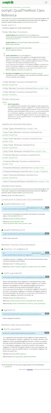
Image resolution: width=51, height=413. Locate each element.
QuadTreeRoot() (31, 357)
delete (37, 42)
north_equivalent (11, 55)
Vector (4, 102)
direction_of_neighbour (13, 73)
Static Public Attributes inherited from (18, 146)
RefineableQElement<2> (13, 39)
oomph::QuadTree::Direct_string (19, 301)
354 (14, 298)
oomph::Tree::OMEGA (39, 267)
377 (14, 264)
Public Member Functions (6, 7)
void (3, 48)
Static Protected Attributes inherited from (20, 176)
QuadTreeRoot (5, 18)
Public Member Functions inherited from (19, 83)
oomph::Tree (43, 88)
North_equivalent (13, 104)
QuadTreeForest (28, 22)
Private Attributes (17, 7)
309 (14, 219)
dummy (32, 42)
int (4, 54)
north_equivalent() (17, 357)
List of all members (26, 7)
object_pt (36, 35)
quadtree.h (12, 25)
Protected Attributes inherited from (23, 167)
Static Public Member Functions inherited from (22, 133)
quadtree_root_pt (36, 73)
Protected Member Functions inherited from (21, 156)
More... (36, 22)
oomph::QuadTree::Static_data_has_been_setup (17, 223)
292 (13, 195)
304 (14, 354)
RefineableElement (21, 35)
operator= (9, 48)
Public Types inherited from (19, 128)
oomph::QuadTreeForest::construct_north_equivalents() (28, 303)
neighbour (27, 55)
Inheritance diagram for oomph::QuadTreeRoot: (16, 28)
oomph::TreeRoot (9, 94)
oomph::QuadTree (9, 84)
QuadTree (16, 18)
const (30, 35)
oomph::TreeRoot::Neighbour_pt (19, 267)
